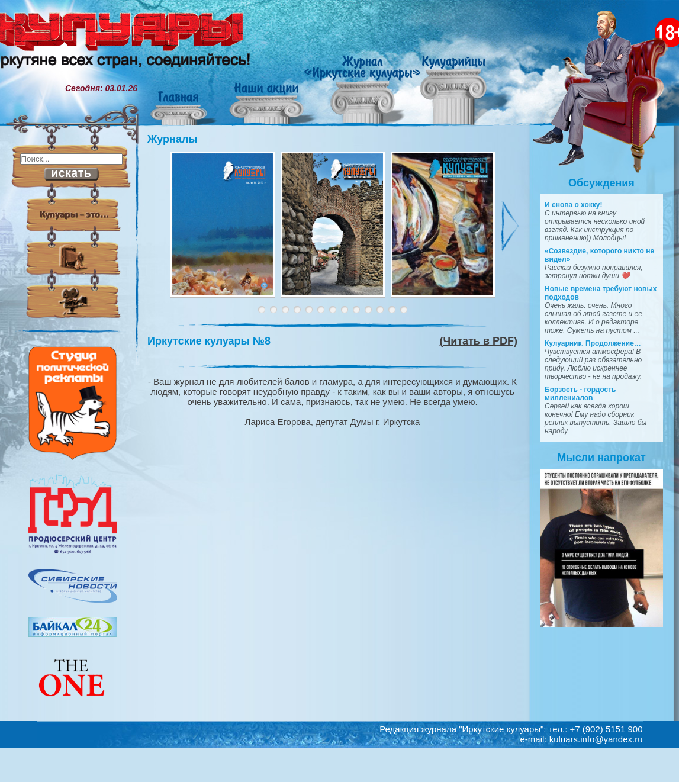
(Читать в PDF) (478, 341)
